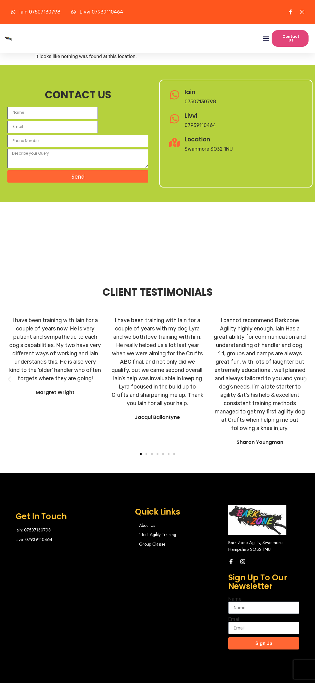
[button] (266, 39)
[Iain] (174, 95)
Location (197, 139)
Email (234, 599)
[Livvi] (174, 119)
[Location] (174, 142)
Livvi (191, 115)
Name (234, 578)
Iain (190, 92)
